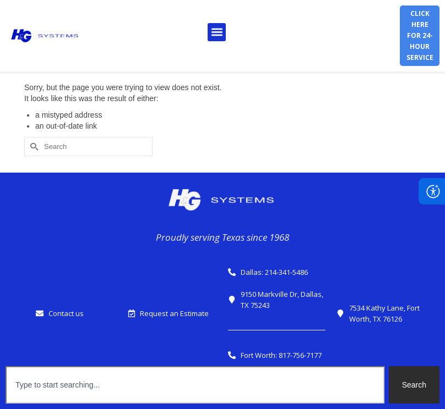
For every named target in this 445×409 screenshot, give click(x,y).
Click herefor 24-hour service (419, 35)
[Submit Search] (32, 146)
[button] (217, 32)
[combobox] (195, 385)
